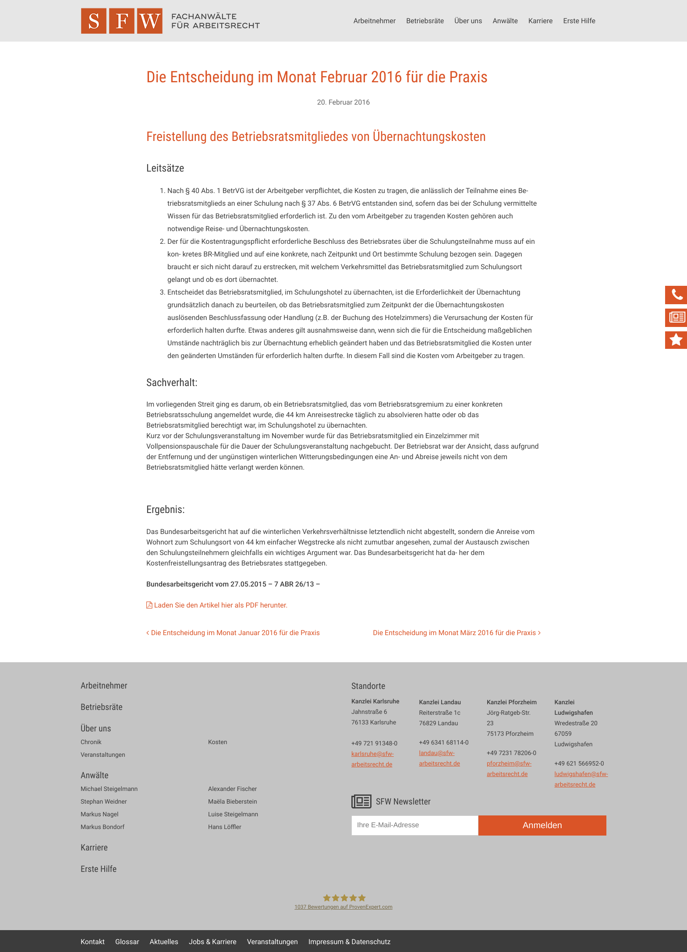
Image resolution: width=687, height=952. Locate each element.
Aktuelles (164, 941)
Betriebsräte (425, 20)
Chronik (91, 742)
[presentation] (418, 863)
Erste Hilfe (579, 20)
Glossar (127, 941)
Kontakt (93, 941)
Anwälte (505, 20)
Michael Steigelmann (109, 789)
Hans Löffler (224, 827)
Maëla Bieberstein (232, 801)
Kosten (217, 742)
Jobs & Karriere (213, 941)
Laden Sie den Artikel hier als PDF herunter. (221, 605)
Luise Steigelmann (233, 814)
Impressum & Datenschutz (349, 941)
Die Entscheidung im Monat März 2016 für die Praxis (454, 632)
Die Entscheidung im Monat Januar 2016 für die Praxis (235, 632)
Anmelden (542, 825)
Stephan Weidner (104, 801)
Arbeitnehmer (375, 20)
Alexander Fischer (232, 789)
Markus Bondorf (102, 827)
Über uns (468, 20)
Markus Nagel (99, 814)
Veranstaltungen (103, 755)
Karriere (540, 20)
